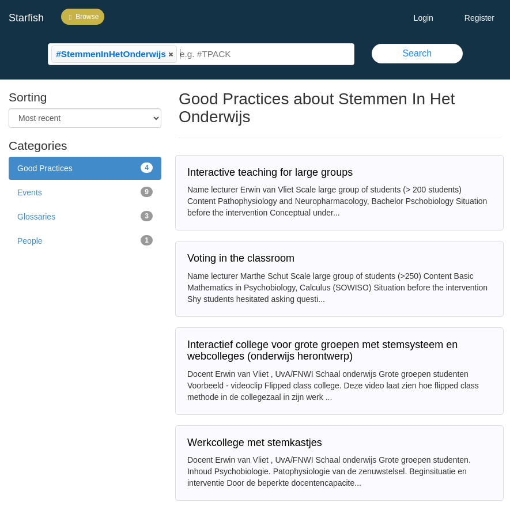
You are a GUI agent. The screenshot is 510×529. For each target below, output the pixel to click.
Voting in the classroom (240, 258)
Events (85, 192)
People (85, 240)
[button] (170, 54)
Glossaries (85, 216)
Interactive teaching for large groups (270, 172)
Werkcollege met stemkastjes (254, 442)
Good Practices (85, 168)
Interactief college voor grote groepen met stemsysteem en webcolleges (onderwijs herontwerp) (322, 350)
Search (417, 53)
